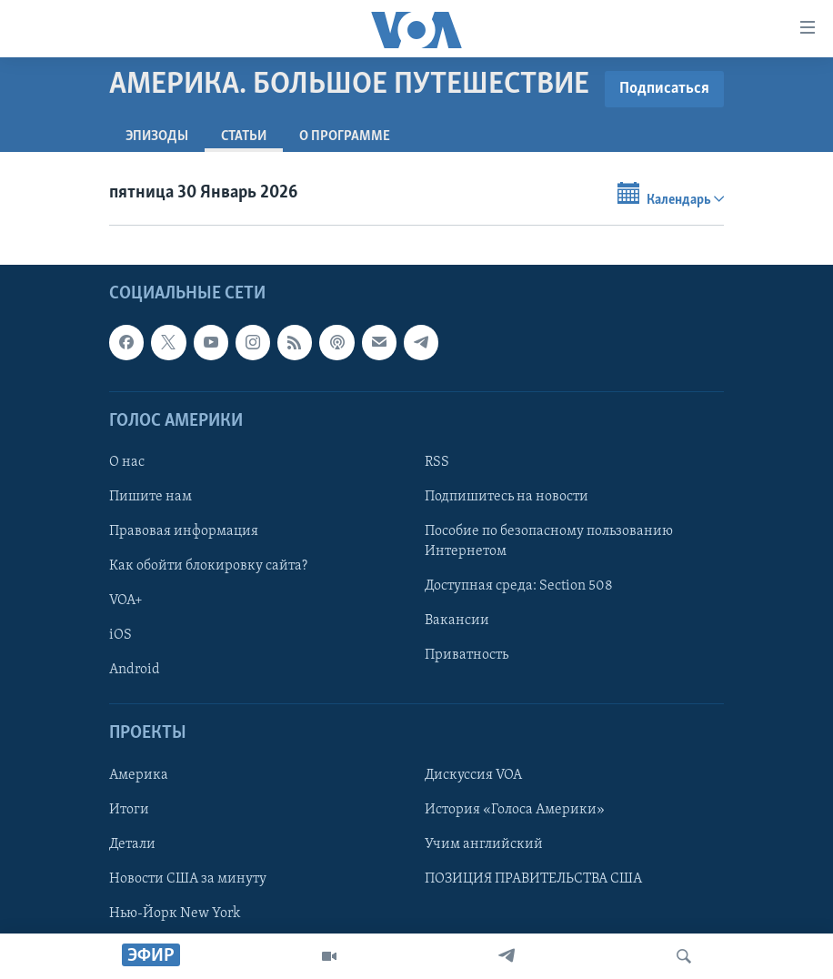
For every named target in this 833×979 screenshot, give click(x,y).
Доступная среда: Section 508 (519, 586)
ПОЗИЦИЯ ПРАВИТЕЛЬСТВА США (533, 878)
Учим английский (484, 843)
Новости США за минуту (187, 878)
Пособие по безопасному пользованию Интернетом (549, 541)
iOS (120, 635)
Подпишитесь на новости (506, 497)
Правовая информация (183, 531)
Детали (132, 843)
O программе (344, 136)
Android (134, 669)
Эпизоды (156, 136)
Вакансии (457, 620)
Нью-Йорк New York (174, 912)
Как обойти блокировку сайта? (208, 566)
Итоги (129, 809)
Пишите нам (150, 497)
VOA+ (126, 600)
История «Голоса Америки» (515, 809)
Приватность (466, 655)
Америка (138, 774)
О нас (127, 462)
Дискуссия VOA (473, 774)
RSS (437, 462)
